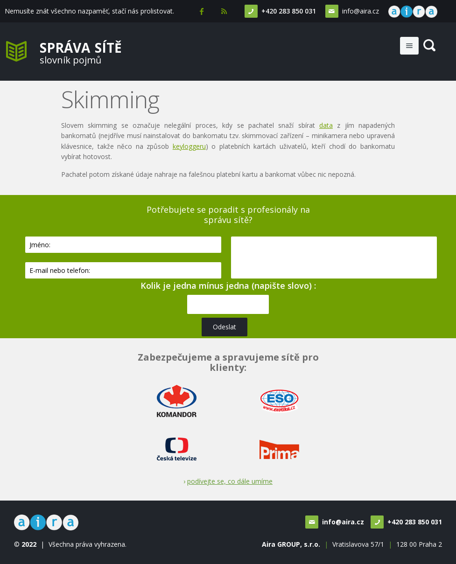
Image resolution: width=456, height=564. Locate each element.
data (326, 125)
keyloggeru (189, 146)
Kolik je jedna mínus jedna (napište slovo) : (228, 285)
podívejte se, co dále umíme (230, 481)
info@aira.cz (360, 11)
